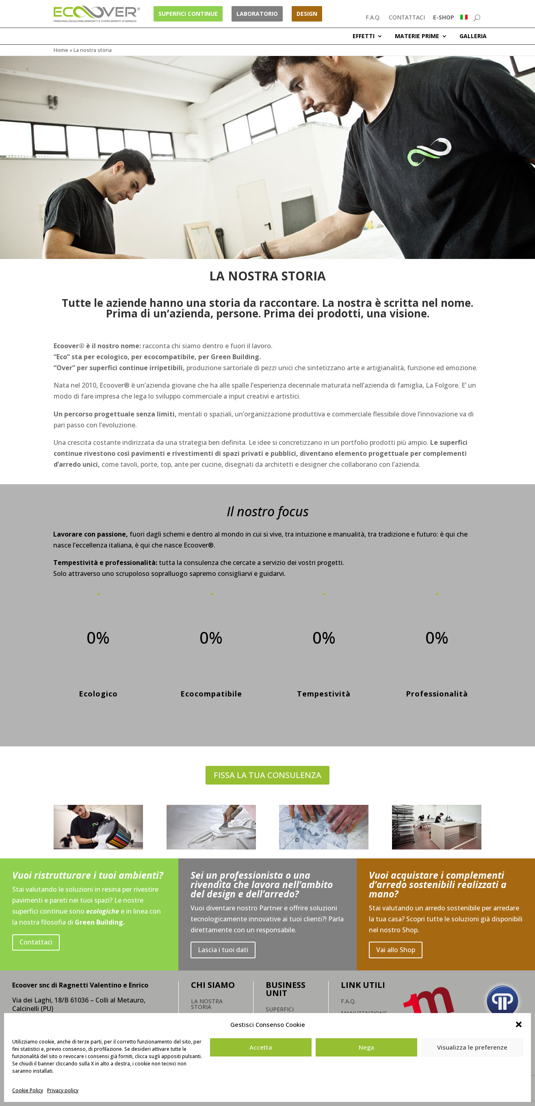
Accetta (260, 1047)
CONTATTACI (407, 17)
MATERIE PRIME (417, 36)
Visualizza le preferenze (472, 1047)
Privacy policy (62, 1090)
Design (307, 13)
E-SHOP (443, 17)
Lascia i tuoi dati (223, 949)
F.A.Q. (373, 17)
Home (61, 50)
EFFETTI (364, 36)
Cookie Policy (27, 1090)
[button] (519, 1024)
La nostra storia (207, 1004)
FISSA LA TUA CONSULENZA (267, 775)
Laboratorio (257, 13)
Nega (366, 1047)
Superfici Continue (188, 13)
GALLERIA (473, 36)
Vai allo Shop (395, 949)
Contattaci (35, 942)
